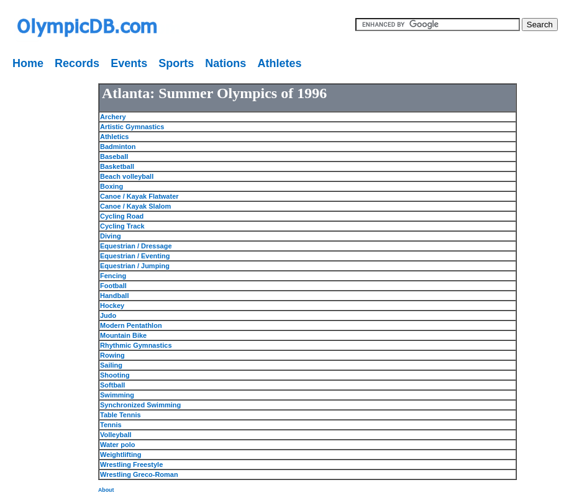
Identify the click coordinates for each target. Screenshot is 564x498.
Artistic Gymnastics (132, 126)
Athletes (279, 63)
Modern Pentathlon (131, 325)
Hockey (112, 305)
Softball (112, 385)
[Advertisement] (40, 261)
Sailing (111, 365)
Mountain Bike (123, 335)
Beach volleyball (126, 176)
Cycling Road (121, 216)
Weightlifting (120, 454)
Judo (108, 315)
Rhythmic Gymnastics (136, 345)
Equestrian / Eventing (135, 256)
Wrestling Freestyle (131, 464)
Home (27, 63)
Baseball (114, 156)
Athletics (114, 136)
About (106, 490)
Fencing (113, 275)
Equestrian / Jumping (135, 265)
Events (129, 63)
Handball (114, 295)
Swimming (117, 395)
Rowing (112, 355)
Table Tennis (120, 415)
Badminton (117, 146)
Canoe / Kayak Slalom (135, 206)
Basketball (117, 166)
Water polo (117, 444)
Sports (176, 63)
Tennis (111, 424)
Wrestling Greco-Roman (139, 474)
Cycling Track (122, 226)
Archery (113, 116)
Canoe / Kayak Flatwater (139, 196)
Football (113, 285)
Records (77, 63)
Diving (110, 236)
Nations (225, 63)
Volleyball (116, 434)
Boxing (111, 186)
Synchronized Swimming (140, 405)
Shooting (115, 375)
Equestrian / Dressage (136, 246)
